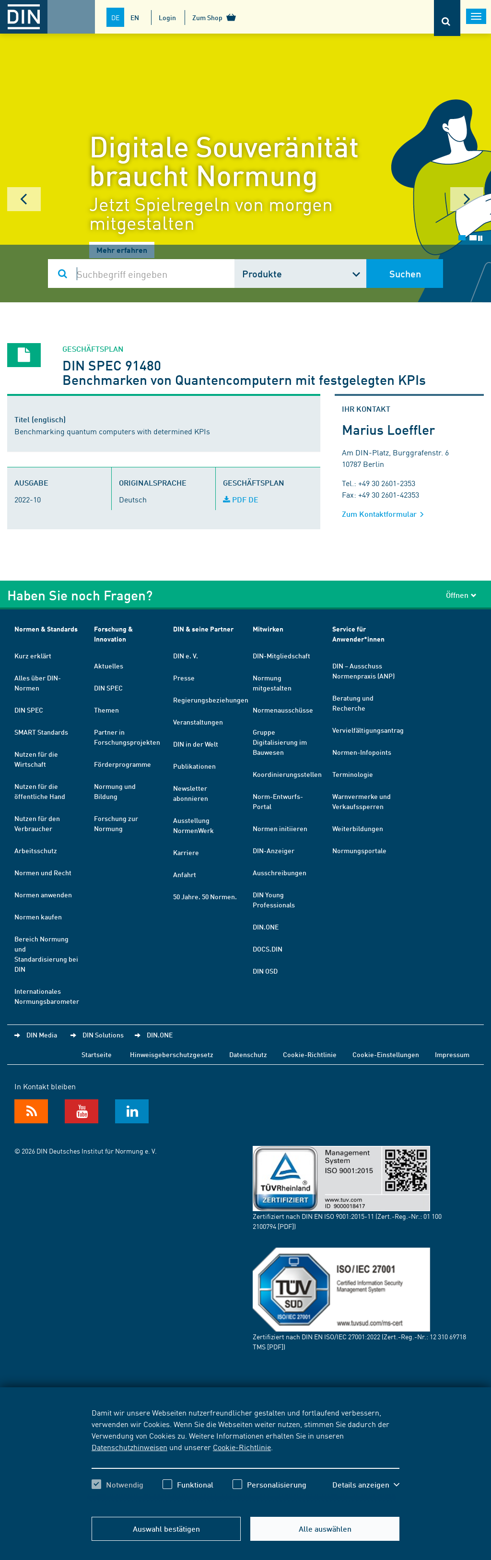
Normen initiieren (280, 828)
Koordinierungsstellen (287, 774)
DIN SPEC (28, 709)
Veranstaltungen (198, 721)
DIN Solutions (103, 1034)
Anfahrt (184, 874)
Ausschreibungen (279, 872)
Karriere (186, 852)
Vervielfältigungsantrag (368, 730)
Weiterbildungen (357, 828)
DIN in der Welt (195, 743)
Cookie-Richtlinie (242, 1446)
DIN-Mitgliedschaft (281, 655)
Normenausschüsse (283, 709)
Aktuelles (108, 665)
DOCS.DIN (267, 948)
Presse (184, 677)
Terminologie (352, 774)
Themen (106, 709)
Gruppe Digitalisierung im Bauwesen (280, 741)
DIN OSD (265, 970)
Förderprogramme (122, 764)
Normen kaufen (38, 916)
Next (467, 199)
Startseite (97, 1054)
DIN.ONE (266, 926)
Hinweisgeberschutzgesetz (171, 1054)
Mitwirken (268, 629)
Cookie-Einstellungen (385, 1054)
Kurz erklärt (32, 655)
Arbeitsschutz (35, 850)
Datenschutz (248, 1054)
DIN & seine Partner (203, 629)
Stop (480, 238)
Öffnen (461, 594)
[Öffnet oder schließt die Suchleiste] (447, 18)
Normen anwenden (43, 894)
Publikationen (194, 766)
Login (167, 17)
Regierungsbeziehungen (210, 699)
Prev (24, 199)
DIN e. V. (185, 655)
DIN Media (41, 1034)
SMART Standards (41, 731)
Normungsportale (359, 850)
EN (134, 17)
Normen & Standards (46, 629)
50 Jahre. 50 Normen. (205, 896)
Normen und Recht (42, 872)
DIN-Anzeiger (273, 850)
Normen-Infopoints (361, 752)
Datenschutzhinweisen (129, 1446)
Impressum (452, 1054)
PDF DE (240, 499)
